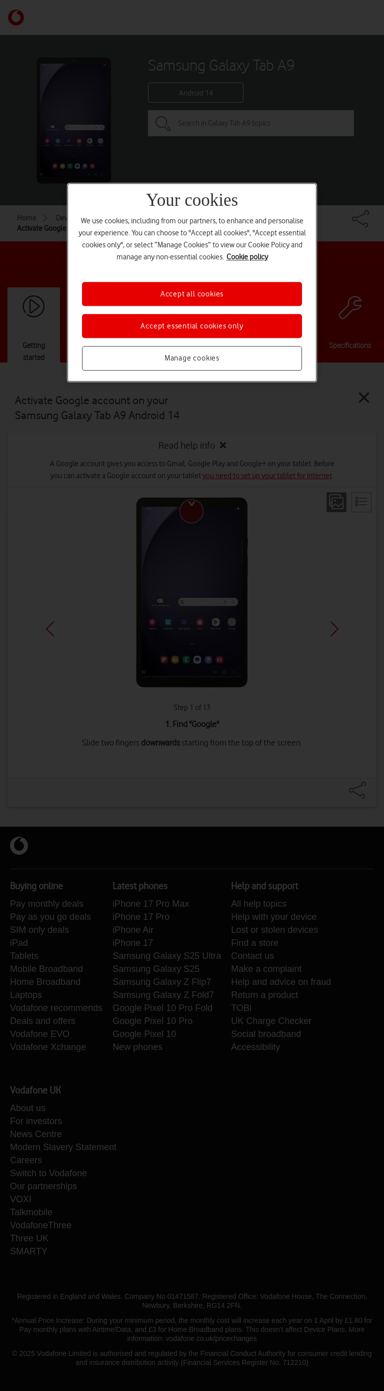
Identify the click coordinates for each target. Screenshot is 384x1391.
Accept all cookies (192, 293)
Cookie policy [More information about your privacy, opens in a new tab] (247, 256)
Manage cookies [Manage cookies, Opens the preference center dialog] (192, 358)
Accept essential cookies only (191, 325)
